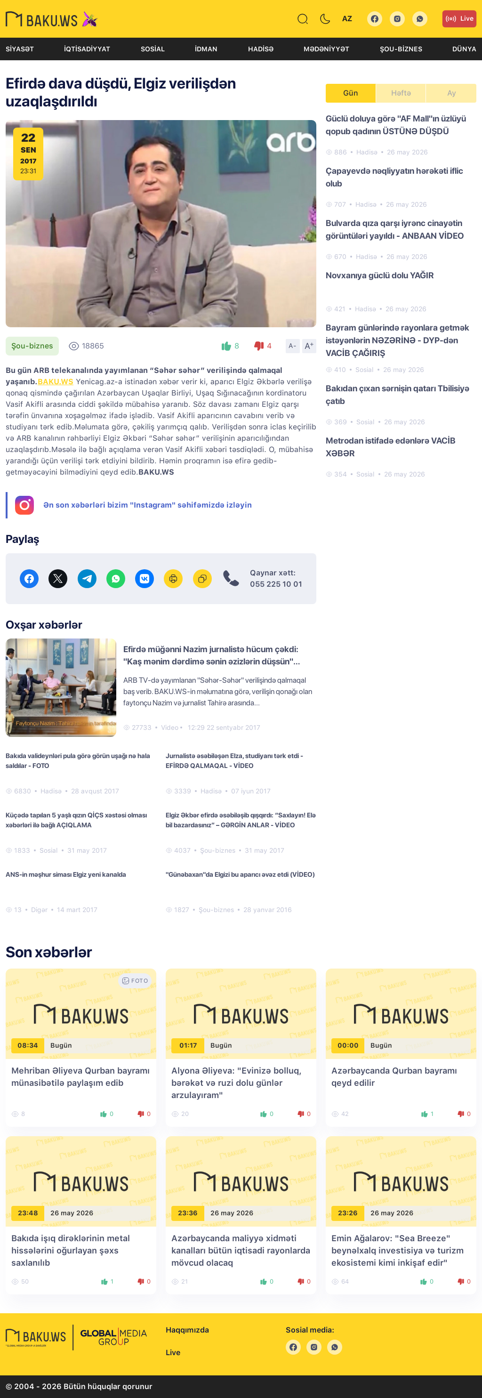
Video (169, 727)
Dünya (464, 49)
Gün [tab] (350, 93)
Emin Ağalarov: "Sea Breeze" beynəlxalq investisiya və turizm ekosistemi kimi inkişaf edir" (397, 1250)
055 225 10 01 (276, 584)
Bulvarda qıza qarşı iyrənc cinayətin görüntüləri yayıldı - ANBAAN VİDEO (395, 229)
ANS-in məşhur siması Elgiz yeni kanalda (66, 874)
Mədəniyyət (326, 49)
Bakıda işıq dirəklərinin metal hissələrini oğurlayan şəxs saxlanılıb (70, 1250)
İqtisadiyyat (87, 49)
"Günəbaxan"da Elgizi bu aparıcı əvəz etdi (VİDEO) (240, 874)
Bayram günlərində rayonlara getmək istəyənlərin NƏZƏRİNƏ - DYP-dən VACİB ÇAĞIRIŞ (397, 340)
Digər (39, 909)
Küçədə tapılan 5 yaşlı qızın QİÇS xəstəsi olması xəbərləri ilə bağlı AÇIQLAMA (76, 820)
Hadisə (260, 49)
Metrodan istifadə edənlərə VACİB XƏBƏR (391, 447)
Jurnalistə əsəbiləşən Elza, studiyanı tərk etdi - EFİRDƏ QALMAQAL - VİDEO (234, 760)
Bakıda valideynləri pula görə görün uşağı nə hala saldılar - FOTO (78, 760)
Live (459, 18)
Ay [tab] (451, 93)
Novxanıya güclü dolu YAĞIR (380, 275)
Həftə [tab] (401, 93)
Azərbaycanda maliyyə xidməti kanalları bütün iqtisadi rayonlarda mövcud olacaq (240, 1250)
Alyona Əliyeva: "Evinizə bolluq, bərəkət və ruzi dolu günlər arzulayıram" (236, 1083)
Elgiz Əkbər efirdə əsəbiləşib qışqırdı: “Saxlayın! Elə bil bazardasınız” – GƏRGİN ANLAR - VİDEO (241, 820)
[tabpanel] (401, 295)
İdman (206, 49)
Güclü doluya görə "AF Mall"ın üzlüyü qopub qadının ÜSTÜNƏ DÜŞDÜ (396, 124)
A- (293, 345)
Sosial (153, 49)
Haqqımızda (187, 1329)
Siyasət (20, 49)
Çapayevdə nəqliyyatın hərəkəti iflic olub (394, 177)
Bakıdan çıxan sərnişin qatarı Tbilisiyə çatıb (397, 394)
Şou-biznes (401, 49)
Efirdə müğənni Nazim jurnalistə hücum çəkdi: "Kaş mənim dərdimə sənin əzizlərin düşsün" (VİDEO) (210, 661)
